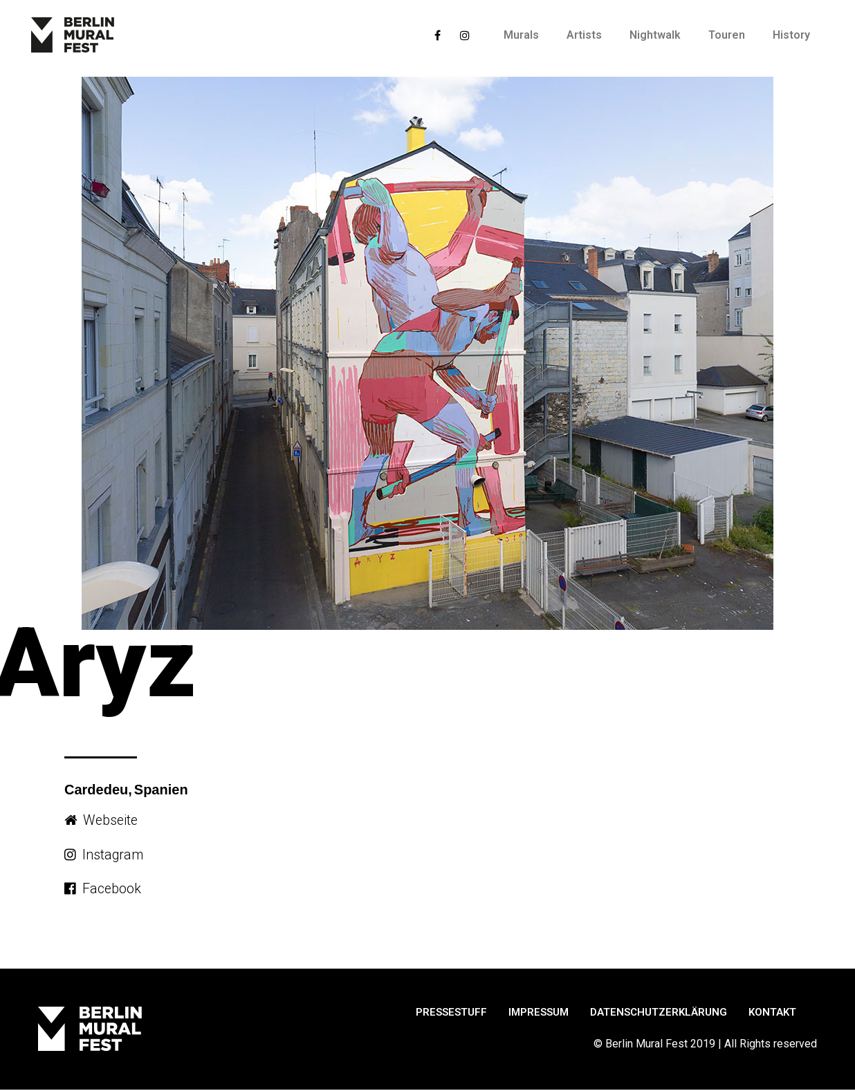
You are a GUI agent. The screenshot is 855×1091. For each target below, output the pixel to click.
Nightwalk (655, 34)
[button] (102, 820)
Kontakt (772, 1013)
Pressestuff (451, 1013)
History (791, 34)
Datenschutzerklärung (658, 1013)
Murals (521, 34)
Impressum (538, 1013)
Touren (726, 34)
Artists (584, 34)
